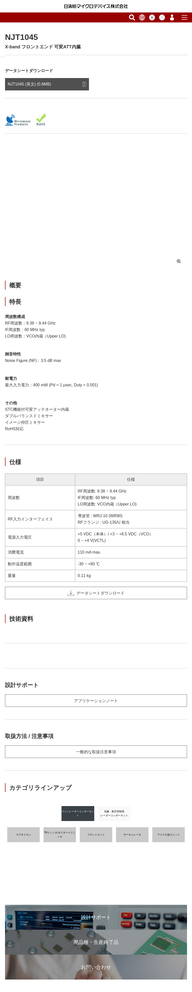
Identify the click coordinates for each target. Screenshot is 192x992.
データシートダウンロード (96, 593)
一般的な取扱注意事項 (96, 752)
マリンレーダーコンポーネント (78, 813)
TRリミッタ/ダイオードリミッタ (60, 834)
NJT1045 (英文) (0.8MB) (29, 84)
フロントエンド (96, 834)
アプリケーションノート (96, 701)
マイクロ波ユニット (168, 834)
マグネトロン (23, 834)
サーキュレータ (132, 834)
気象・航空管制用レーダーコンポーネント (114, 813)
